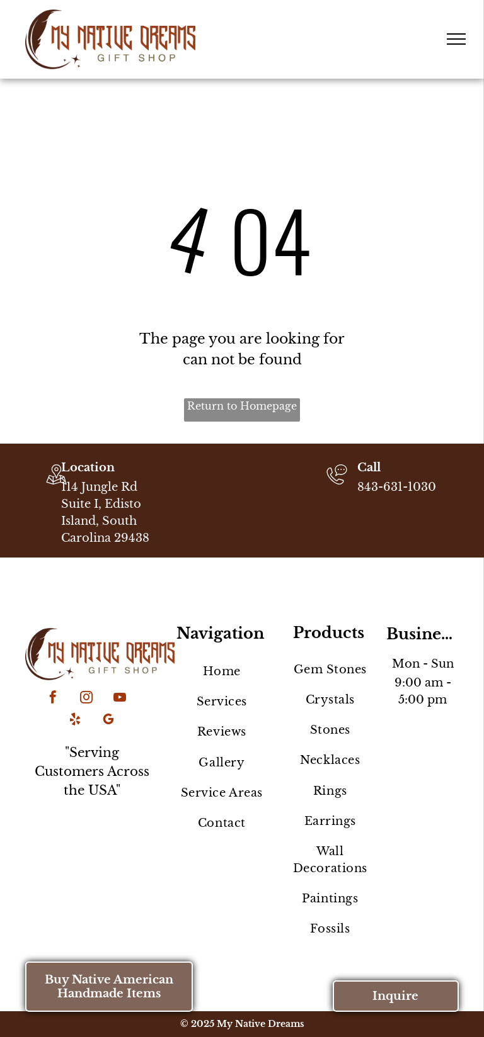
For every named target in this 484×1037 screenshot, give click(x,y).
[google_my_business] (108, 721)
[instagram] (86, 699)
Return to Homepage (242, 406)
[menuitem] (221, 671)
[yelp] (75, 721)
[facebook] (52, 699)
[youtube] (119, 699)
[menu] (456, 39)
